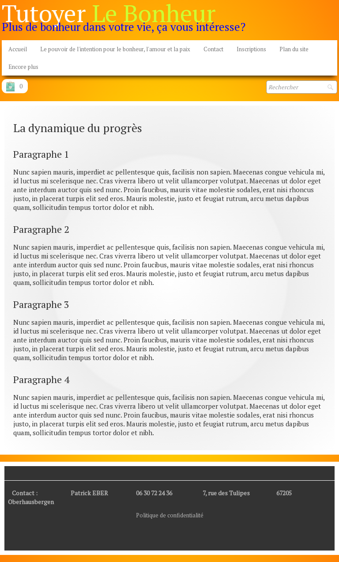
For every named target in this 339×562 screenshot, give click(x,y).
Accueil (17, 49)
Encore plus (23, 67)
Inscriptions (251, 49)
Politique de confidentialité (169, 515)
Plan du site (294, 49)
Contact (213, 49)
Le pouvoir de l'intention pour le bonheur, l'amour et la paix (115, 49)
